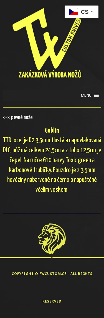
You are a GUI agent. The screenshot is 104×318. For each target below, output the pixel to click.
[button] (86, 95)
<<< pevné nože (18, 117)
